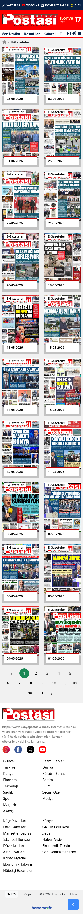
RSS (11, 894)
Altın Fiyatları (14, 851)
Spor (7, 798)
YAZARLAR (13, 5)
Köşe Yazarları (14, 820)
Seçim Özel (51, 792)
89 (75, 683)
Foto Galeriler (14, 826)
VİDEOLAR (33, 5)
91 (41, 692)
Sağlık (8, 792)
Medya (48, 798)
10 (54, 683)
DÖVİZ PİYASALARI (57, 5)
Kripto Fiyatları (15, 858)
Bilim (46, 786)
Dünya (47, 767)
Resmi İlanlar (53, 761)
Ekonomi (10, 779)
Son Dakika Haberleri (59, 851)
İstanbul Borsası (16, 839)
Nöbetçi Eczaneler (18, 870)
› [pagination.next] (51, 693)
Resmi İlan (32, 33)
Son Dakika (11, 33)
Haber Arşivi (52, 839)
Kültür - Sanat (53, 773)
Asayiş (8, 810)
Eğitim (47, 779)
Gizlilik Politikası (55, 826)
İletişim (48, 833)
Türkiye (9, 767)
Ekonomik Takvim (17, 864)
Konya (8, 773)
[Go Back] (73, 904)
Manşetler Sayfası (17, 833)
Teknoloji (10, 786)
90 (30, 692)
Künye (47, 820)
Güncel (50, 33)
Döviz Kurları (13, 845)
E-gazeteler (18, 42)
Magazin (10, 804)
